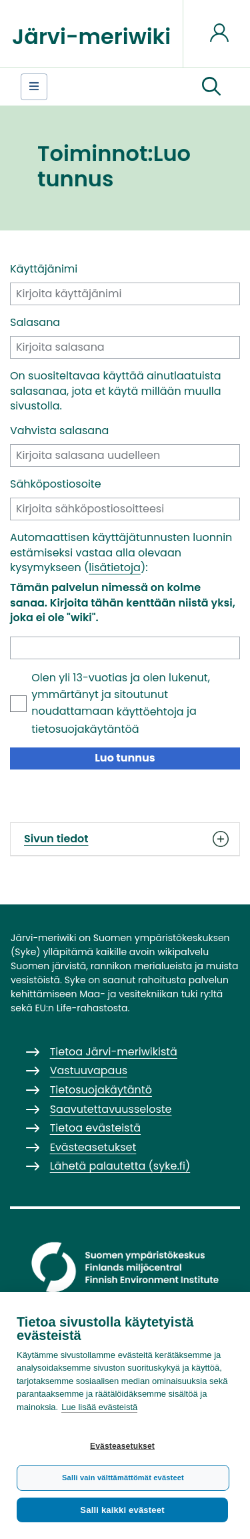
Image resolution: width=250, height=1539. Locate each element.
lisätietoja (115, 567)
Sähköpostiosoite (55, 484)
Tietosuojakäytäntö (101, 1089)
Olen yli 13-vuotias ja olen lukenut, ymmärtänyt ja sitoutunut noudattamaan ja (120, 703)
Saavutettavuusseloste (111, 1109)
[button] (211, 87)
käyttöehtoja (150, 711)
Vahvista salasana (59, 430)
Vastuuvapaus (88, 1070)
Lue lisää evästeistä (99, 1407)
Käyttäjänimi (43, 269)
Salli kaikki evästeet (122, 1510)
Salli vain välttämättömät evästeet (123, 1478)
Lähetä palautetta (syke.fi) (120, 1166)
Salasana (35, 322)
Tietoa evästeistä (95, 1128)
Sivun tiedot (125, 839)
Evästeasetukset (122, 1446)
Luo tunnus (125, 757)
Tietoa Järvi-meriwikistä (113, 1051)
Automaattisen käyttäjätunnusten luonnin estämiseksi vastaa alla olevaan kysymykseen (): (121, 552)
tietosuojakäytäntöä (85, 729)
